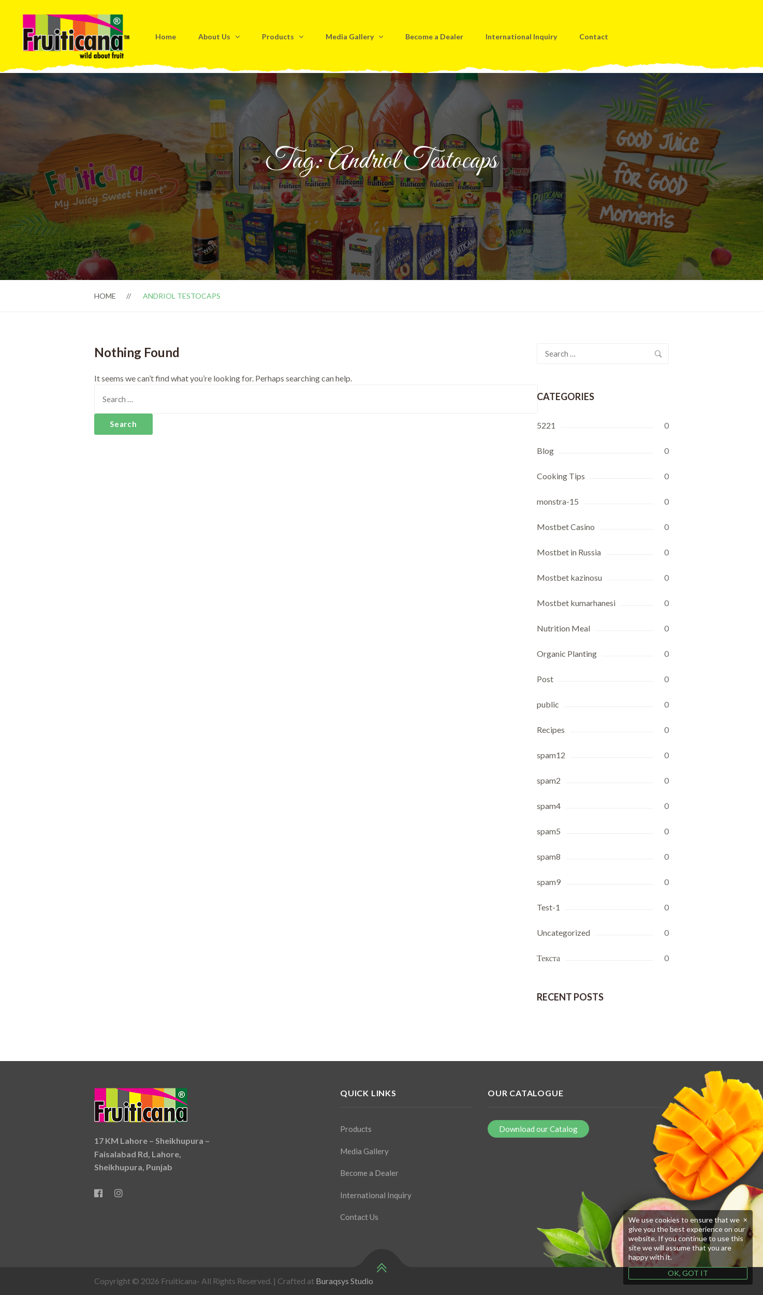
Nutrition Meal (563, 628)
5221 (546, 425)
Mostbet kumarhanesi (576, 603)
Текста (548, 958)
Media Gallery (350, 36)
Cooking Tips (561, 476)
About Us (214, 36)
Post (545, 679)
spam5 (549, 831)
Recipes (551, 729)
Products (278, 36)
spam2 (549, 780)
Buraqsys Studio (343, 1281)
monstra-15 (558, 501)
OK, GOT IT (688, 1273)
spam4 (549, 806)
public (548, 704)
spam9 (549, 882)
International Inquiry (521, 36)
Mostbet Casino (566, 527)
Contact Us (359, 1217)
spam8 (549, 856)
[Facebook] (98, 1193)
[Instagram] (118, 1193)
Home (165, 36)
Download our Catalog (538, 1129)
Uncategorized (563, 932)
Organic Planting (567, 653)
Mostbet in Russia (569, 552)
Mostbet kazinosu (569, 577)
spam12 (551, 755)
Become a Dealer (434, 36)
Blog (545, 450)
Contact (593, 36)
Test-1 (548, 907)
